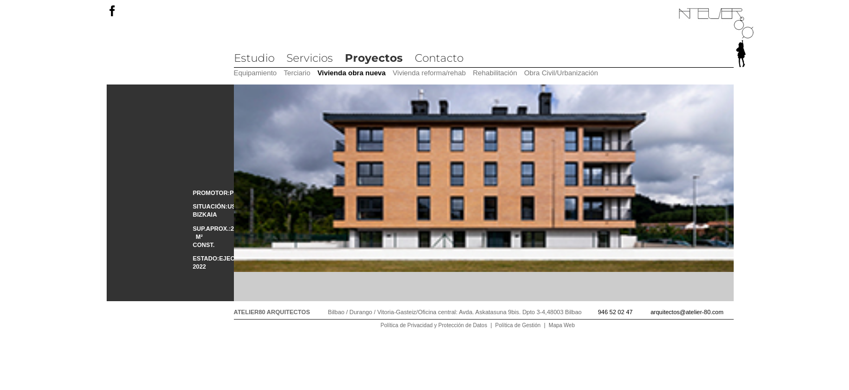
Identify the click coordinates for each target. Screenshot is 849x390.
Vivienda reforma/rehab (429, 73)
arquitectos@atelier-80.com (686, 312)
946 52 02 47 (615, 312)
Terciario (297, 73)
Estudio (254, 57)
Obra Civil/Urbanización (561, 73)
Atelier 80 (716, 38)
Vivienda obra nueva (351, 73)
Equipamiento (255, 73)
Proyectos (374, 57)
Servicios (309, 57)
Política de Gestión (518, 325)
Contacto (439, 57)
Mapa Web (561, 325)
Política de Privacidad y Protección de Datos (434, 325)
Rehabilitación (495, 73)
